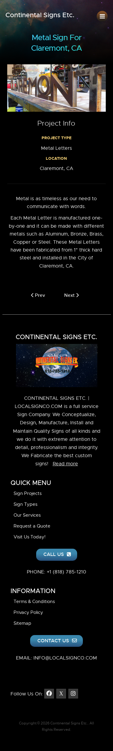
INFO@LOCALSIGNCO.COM (65, 658)
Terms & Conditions (34, 601)
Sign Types (25, 504)
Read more (65, 464)
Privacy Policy (28, 612)
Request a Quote (32, 526)
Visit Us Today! (30, 537)
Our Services (27, 515)
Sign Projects (28, 493)
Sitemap (22, 623)
